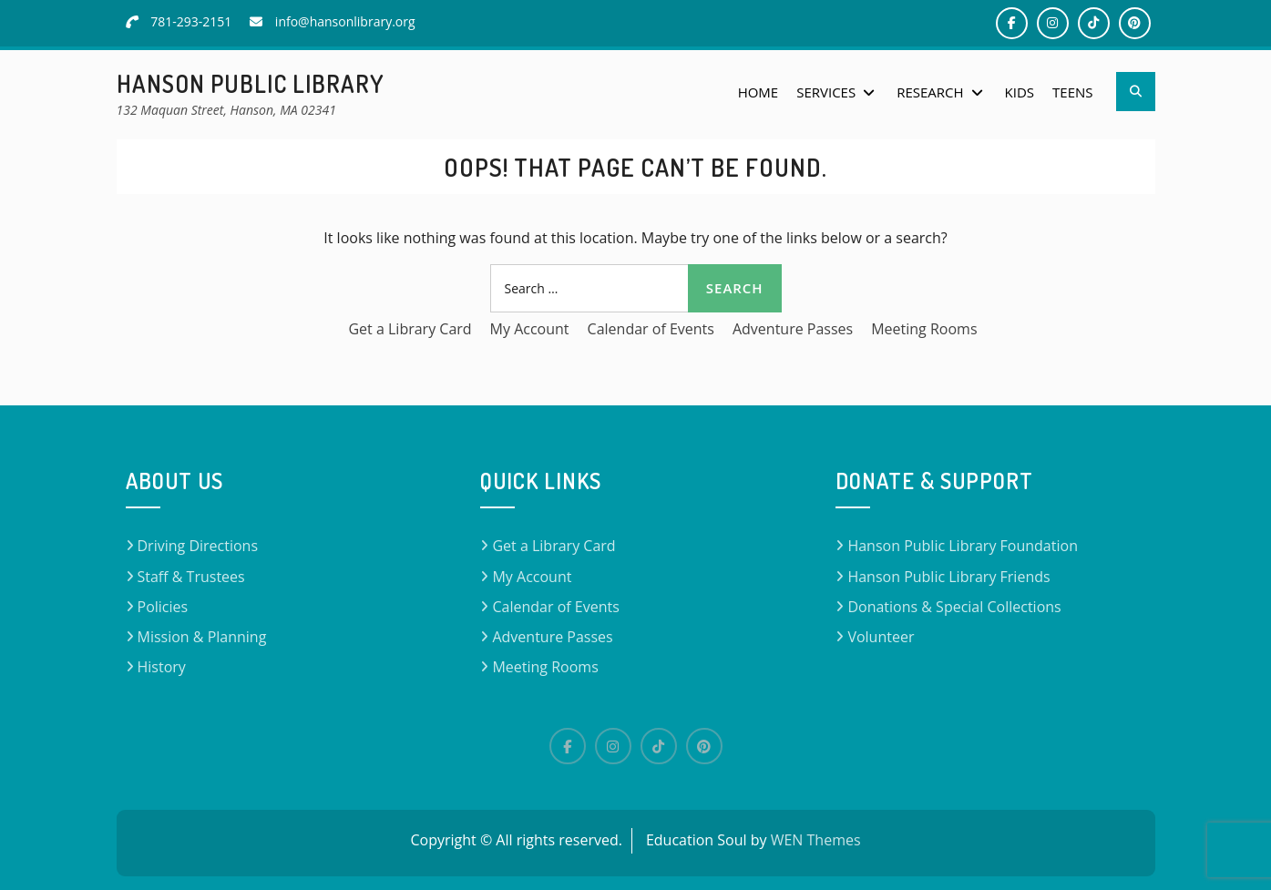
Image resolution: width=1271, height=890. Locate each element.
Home (758, 92)
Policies (163, 607)
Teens (1072, 92)
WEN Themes (816, 840)
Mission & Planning (202, 637)
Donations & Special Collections (954, 607)
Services (826, 92)
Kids (1019, 92)
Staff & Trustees (191, 577)
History (162, 667)
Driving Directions (198, 546)
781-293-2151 (190, 21)
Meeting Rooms (924, 329)
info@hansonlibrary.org (345, 21)
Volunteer (880, 637)
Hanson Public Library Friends (948, 577)
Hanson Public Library (250, 83)
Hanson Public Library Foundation (962, 546)
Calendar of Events (651, 329)
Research (930, 92)
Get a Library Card (409, 329)
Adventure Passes (793, 329)
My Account (529, 329)
